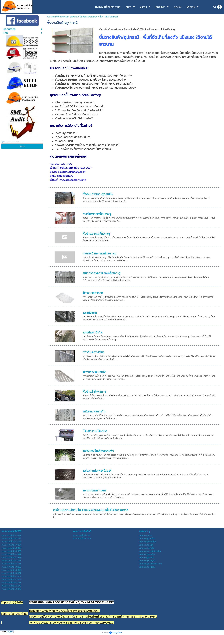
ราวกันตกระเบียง (93, 352)
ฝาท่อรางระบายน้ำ (94, 372)
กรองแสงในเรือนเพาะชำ (98, 451)
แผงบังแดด (90, 312)
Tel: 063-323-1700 (61, 164)
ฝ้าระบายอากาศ (93, 293)
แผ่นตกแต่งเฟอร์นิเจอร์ (97, 470)
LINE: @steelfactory (61, 176)
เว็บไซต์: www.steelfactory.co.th (68, 180)
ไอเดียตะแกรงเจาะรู (88, 17)
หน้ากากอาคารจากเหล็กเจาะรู (101, 273)
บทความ (73, 17)
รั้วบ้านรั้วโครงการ (94, 391)
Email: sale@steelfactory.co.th (67, 172)
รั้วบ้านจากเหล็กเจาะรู (96, 233)
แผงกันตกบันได (92, 332)
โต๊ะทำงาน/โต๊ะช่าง (95, 431)
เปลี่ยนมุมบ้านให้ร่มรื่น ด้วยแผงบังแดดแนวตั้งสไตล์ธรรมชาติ (90, 510)
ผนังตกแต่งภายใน (94, 411)
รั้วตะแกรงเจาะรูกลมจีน (98, 194)
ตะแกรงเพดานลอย (94, 490)
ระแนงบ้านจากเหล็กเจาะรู (99, 253)
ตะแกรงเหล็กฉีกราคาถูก (57, 17)
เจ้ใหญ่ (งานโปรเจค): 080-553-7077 (71, 168)
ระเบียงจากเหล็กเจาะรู (97, 214)
